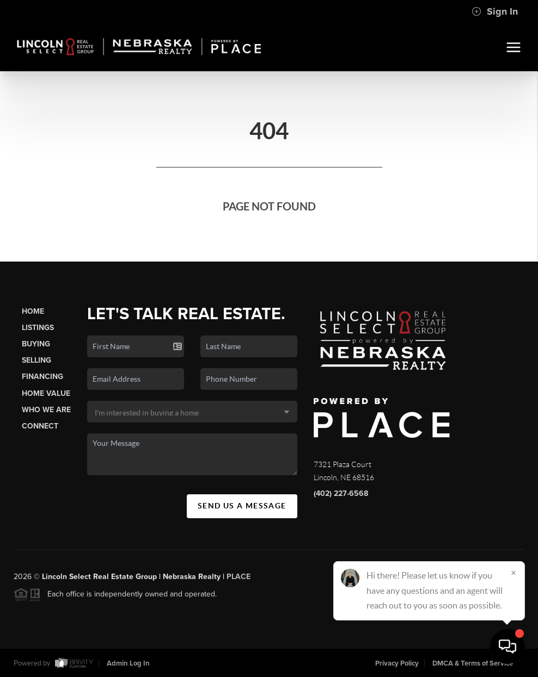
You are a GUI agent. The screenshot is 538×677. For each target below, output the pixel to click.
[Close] (513, 572)
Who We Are (46, 409)
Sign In (495, 11)
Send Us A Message (242, 505)
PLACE (238, 581)
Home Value (46, 393)
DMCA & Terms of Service (472, 663)
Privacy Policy (397, 663)
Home (33, 311)
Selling (36, 360)
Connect (40, 426)
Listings (38, 327)
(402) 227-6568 (341, 493)
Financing (42, 376)
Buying (36, 344)
